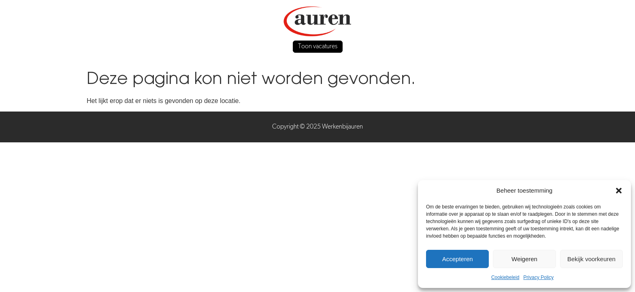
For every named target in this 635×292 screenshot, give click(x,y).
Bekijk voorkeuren (591, 259)
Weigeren (524, 259)
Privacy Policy (538, 277)
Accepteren (457, 259)
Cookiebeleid (505, 277)
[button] (619, 191)
